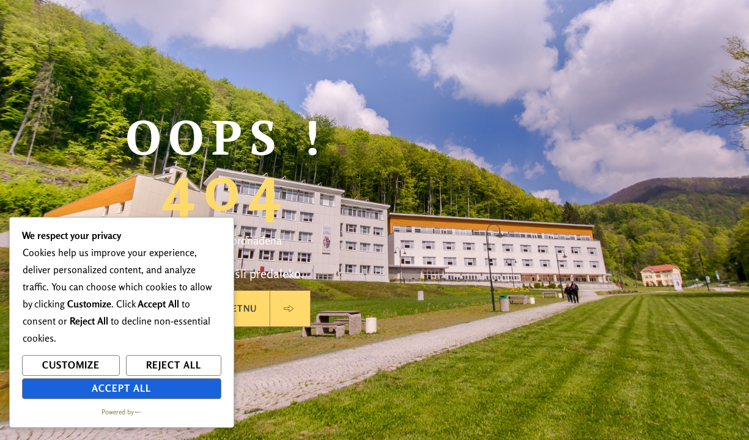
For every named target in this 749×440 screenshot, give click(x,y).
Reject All (173, 365)
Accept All (121, 388)
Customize (71, 365)
